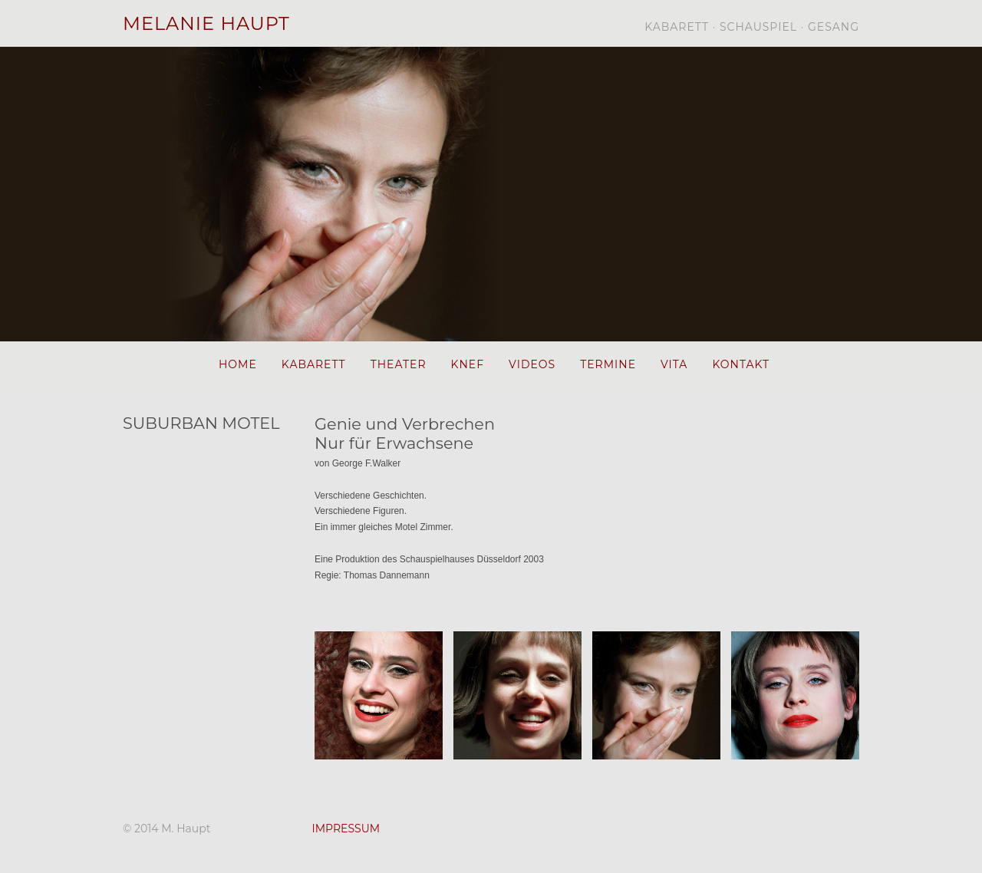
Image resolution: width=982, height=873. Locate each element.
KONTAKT (740, 364)
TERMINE (608, 364)
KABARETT (314, 364)
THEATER (399, 364)
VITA (674, 364)
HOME (238, 364)
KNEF (468, 364)
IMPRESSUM (345, 828)
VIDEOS (532, 364)
